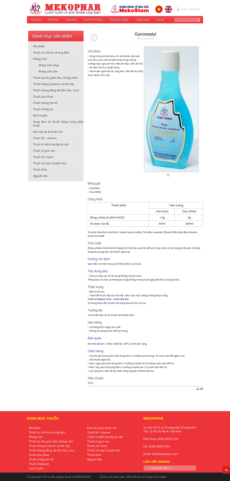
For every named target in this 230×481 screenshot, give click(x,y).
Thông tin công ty (119, 19)
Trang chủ (36, 19)
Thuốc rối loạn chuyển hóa (49, 163)
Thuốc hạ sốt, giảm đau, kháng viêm (55, 77)
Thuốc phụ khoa (43, 96)
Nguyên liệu (40, 176)
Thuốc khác (40, 169)
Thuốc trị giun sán (44, 150)
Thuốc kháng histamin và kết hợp (53, 84)
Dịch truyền (40, 115)
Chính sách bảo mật (112, 476)
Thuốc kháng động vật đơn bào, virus (56, 90)
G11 (173, 176)
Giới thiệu (54, 19)
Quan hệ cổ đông (93, 19)
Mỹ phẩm (39, 46)
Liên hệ (160, 19)
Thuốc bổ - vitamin (44, 138)
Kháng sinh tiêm (48, 71)
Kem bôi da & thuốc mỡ (47, 132)
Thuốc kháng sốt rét (45, 103)
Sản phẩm (71, 19)
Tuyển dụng (142, 19)
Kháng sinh (40, 59)
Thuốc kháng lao (43, 109)
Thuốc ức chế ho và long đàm (51, 52)
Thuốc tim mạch (43, 157)
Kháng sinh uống (48, 65)
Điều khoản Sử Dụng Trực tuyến (146, 476)
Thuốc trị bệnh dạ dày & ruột (51, 144)
